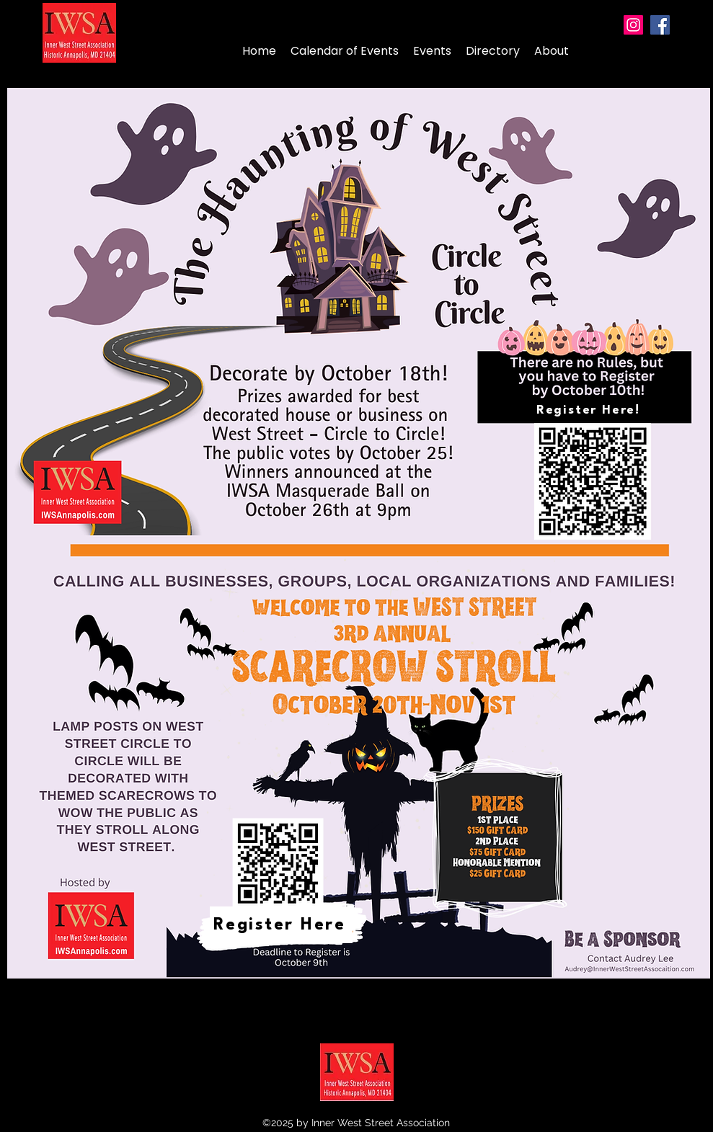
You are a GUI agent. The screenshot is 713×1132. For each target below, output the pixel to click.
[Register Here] (281, 924)
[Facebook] (660, 25)
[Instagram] (633, 25)
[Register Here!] (590, 410)
